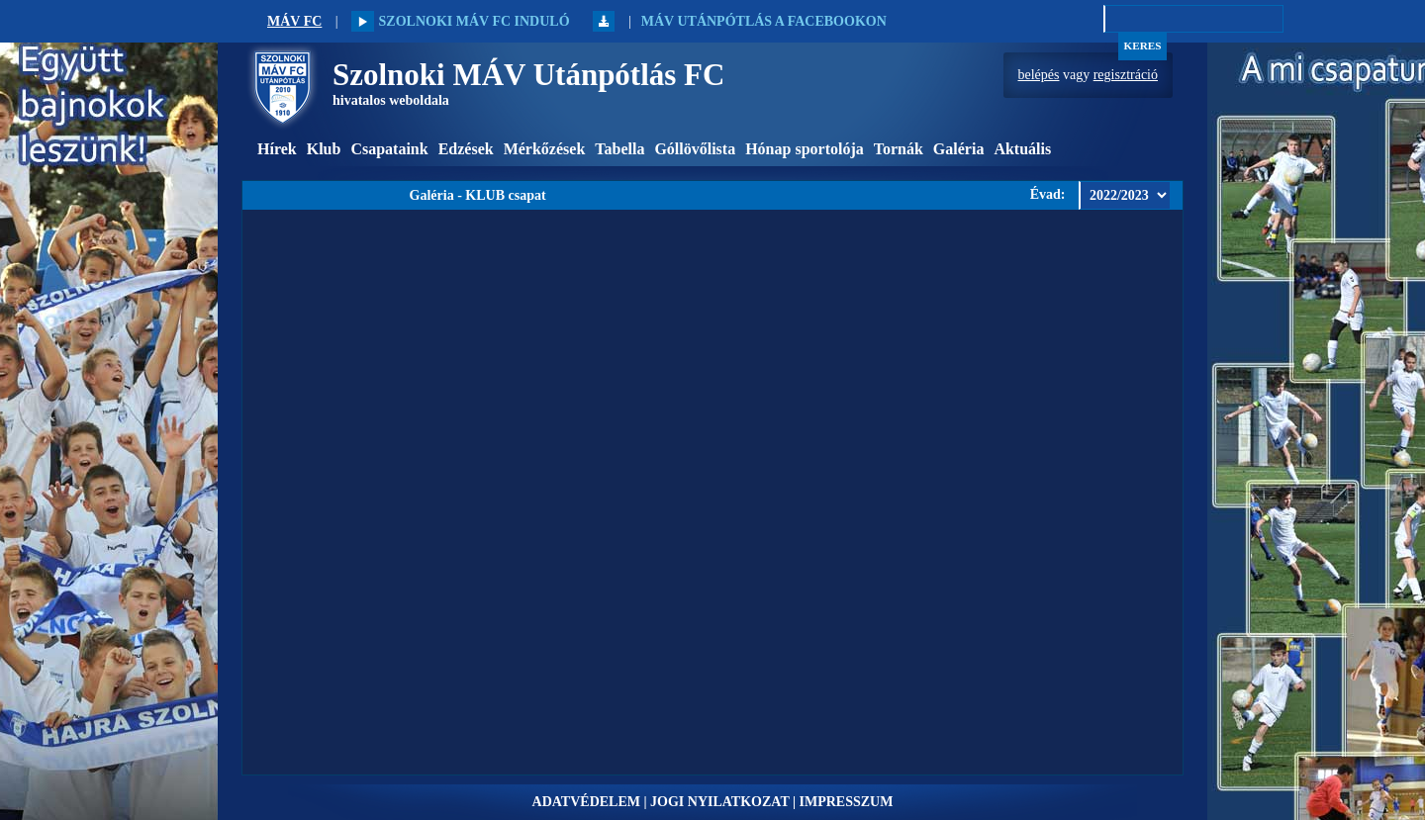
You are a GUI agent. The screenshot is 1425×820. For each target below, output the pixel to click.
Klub (324, 148)
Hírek (277, 148)
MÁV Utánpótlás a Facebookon (764, 21)
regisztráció (1125, 74)
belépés (1039, 74)
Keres (1143, 45)
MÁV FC (294, 21)
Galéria (959, 148)
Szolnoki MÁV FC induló (460, 21)
